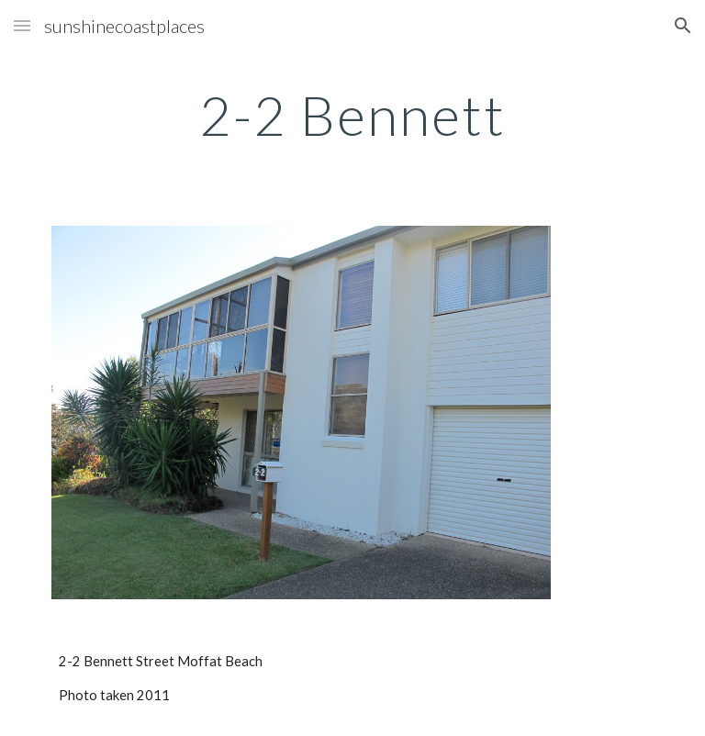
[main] (352, 114)
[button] (22, 25)
